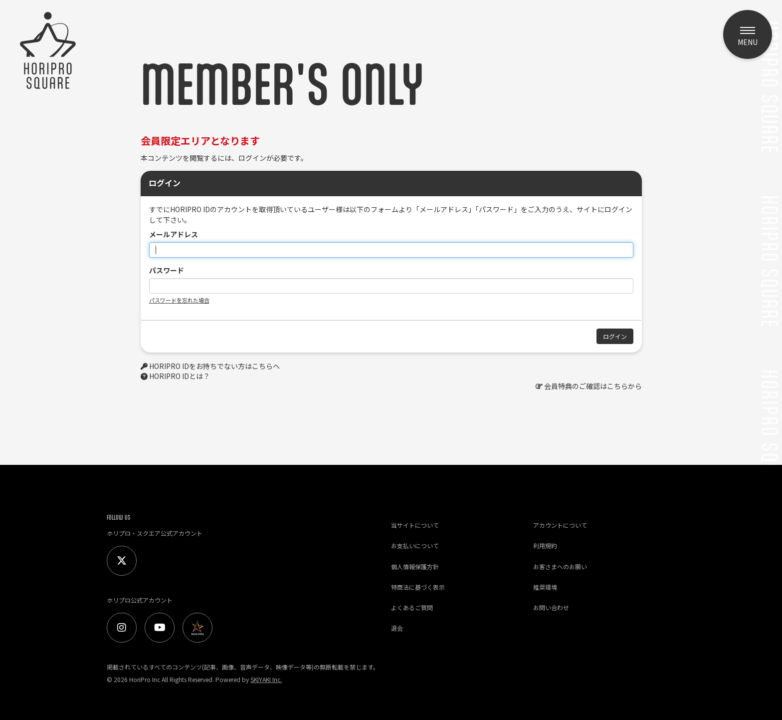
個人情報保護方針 (415, 566)
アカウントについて (560, 525)
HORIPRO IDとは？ (179, 376)
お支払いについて (415, 545)
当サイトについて (415, 525)
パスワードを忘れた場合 (179, 300)
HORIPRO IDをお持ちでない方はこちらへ (214, 366)
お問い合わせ (551, 607)
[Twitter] (122, 561)
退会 (397, 628)
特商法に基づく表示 (418, 587)
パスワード (166, 270)
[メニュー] (747, 34)
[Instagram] (122, 628)
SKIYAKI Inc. (266, 679)
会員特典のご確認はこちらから (593, 386)
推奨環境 (545, 587)
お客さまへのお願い (560, 566)
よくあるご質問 (412, 607)
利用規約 (545, 545)
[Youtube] (160, 628)
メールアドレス (173, 234)
